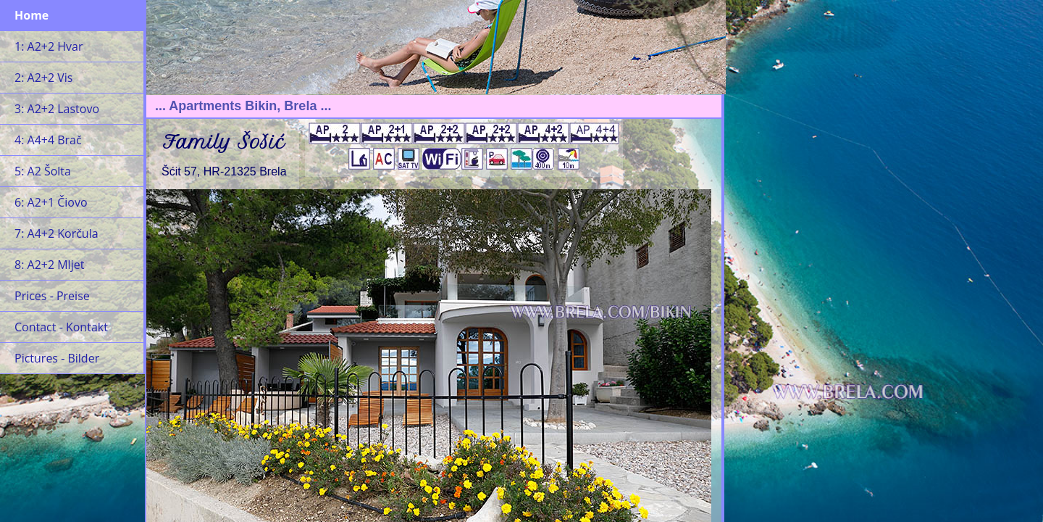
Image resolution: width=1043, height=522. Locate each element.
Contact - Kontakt (61, 327)
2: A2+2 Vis (43, 78)
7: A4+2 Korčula (56, 233)
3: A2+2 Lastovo (56, 109)
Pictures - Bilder (56, 358)
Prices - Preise (52, 296)
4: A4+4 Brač (48, 140)
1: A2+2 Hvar (48, 46)
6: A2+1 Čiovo (51, 202)
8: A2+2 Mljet (49, 265)
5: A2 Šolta (42, 171)
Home (31, 15)
